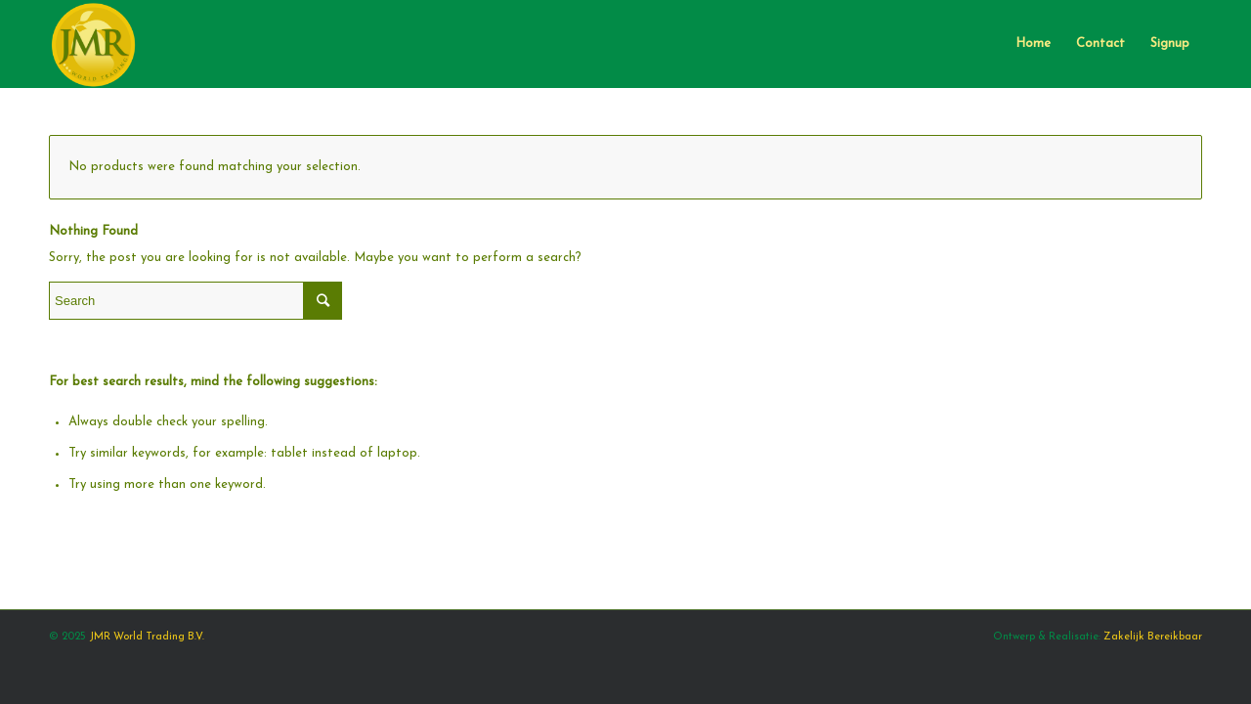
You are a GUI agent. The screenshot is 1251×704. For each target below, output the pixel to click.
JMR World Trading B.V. (146, 637)
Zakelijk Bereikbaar (1152, 637)
